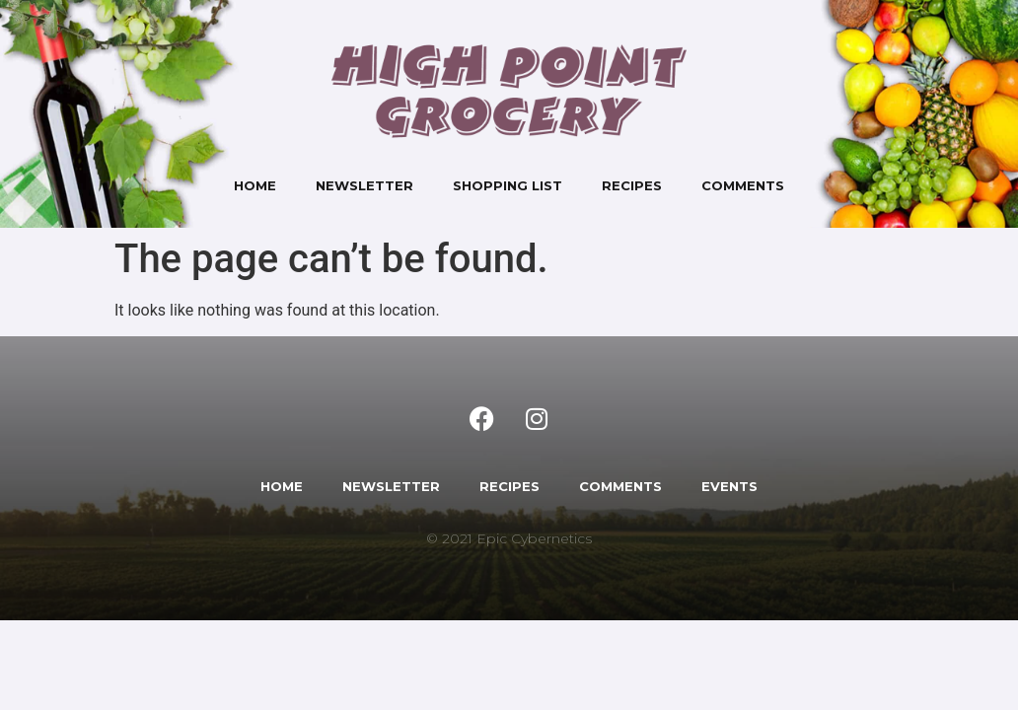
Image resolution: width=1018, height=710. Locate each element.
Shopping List (507, 185)
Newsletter (364, 185)
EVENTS (729, 486)
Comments (742, 185)
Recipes (632, 185)
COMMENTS (620, 486)
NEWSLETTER (391, 486)
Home (255, 185)
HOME (281, 486)
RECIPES (509, 486)
